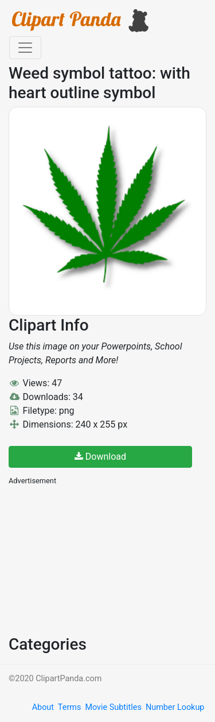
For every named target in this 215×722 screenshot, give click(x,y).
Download (100, 456)
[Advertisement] (95, 559)
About (43, 707)
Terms (69, 707)
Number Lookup (175, 707)
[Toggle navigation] (25, 47)
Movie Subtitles (113, 707)
